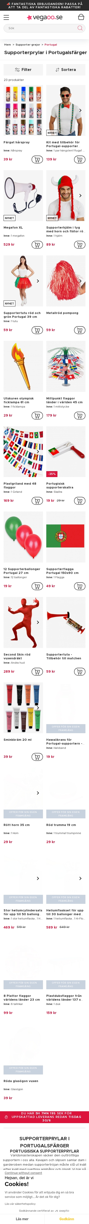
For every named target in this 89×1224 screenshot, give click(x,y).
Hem (8, 44)
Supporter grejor (27, 44)
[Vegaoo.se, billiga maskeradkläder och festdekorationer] (44, 1121)
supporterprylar (49, 947)
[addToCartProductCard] (37, 159)
